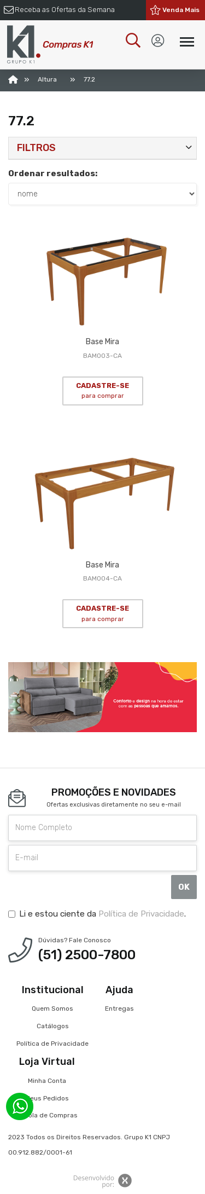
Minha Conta (47, 1081)
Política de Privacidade (141, 914)
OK (184, 887)
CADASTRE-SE (102, 390)
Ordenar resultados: (53, 173)
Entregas (119, 1008)
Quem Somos (52, 1008)
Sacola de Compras (47, 1115)
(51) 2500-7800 (87, 955)
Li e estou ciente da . (97, 914)
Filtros (36, 148)
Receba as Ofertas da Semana (65, 9)
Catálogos (53, 1026)
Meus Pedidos (47, 1098)
